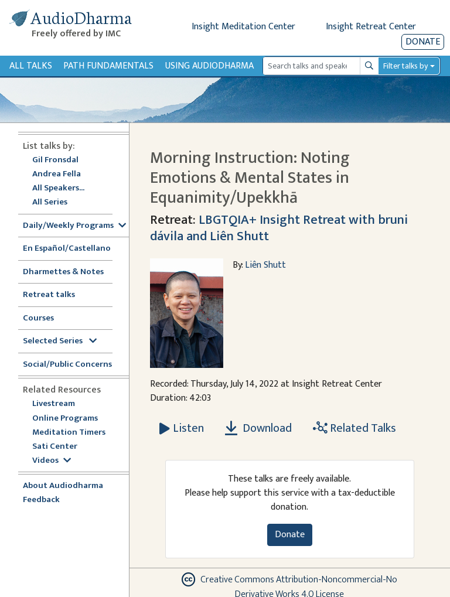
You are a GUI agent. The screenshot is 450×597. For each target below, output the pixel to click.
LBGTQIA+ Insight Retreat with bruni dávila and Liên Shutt (279, 228)
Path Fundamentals (108, 66)
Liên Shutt (265, 265)
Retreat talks (49, 295)
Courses (38, 318)
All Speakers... (58, 188)
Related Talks (354, 428)
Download (258, 428)
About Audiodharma (63, 486)
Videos (51, 461)
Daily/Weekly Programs (74, 226)
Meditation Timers (68, 432)
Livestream (53, 404)
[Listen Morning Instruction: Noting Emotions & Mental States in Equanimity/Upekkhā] (181, 428)
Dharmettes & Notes (63, 272)
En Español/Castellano (67, 248)
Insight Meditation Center (243, 27)
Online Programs (65, 418)
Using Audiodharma (209, 66)
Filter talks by (405, 66)
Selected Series (60, 341)
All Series (49, 202)
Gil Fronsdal (55, 160)
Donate (422, 42)
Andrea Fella (56, 174)
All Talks (30, 66)
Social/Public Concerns (67, 364)
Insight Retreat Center (371, 27)
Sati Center (54, 446)
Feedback (41, 500)
